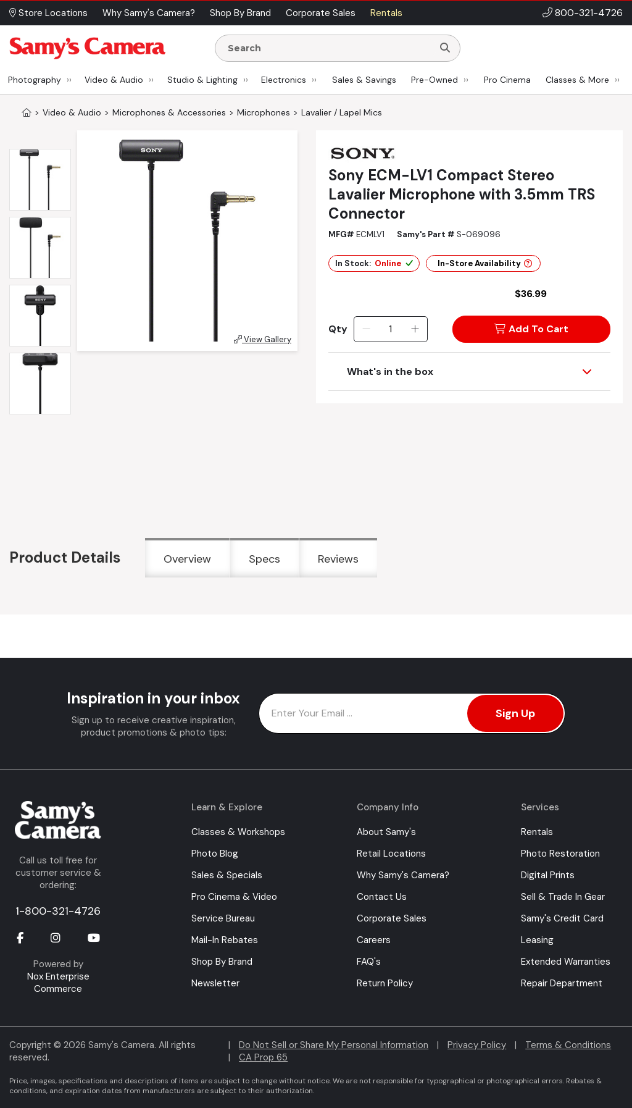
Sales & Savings (364, 79)
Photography (34, 79)
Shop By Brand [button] (240, 13)
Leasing (537, 940)
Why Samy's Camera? (403, 875)
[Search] (445, 48)
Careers (374, 940)
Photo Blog (214, 853)
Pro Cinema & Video (234, 897)
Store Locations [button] (48, 13)
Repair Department (561, 983)
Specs (264, 559)
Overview (187, 559)
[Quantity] (390, 329)
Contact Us (382, 897)
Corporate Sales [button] (321, 13)
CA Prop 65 (263, 1057)
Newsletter (215, 983)
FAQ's (369, 961)
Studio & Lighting (202, 79)
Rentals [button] (386, 13)
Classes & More (577, 79)
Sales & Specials (226, 875)
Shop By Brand (221, 961)
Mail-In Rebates (224, 940)
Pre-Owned (434, 79)
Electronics (283, 79)
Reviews (338, 559)
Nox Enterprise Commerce (58, 982)
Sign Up (515, 713)
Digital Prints (548, 875)
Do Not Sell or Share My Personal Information (333, 1045)
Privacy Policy (476, 1045)
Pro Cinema (507, 79)
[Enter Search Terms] (329, 48)
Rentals (537, 832)
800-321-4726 (589, 12)
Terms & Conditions (568, 1045)
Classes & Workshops (238, 832)
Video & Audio (114, 79)
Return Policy (385, 983)
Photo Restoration (560, 853)
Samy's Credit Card (562, 918)
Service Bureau (223, 918)
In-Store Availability (485, 263)
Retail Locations (391, 853)
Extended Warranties (565, 961)
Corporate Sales (391, 918)
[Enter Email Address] (412, 713)
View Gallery (262, 339)
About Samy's (386, 832)
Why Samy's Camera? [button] (148, 13)
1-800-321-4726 (58, 911)
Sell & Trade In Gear (563, 897)
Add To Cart (531, 328)
